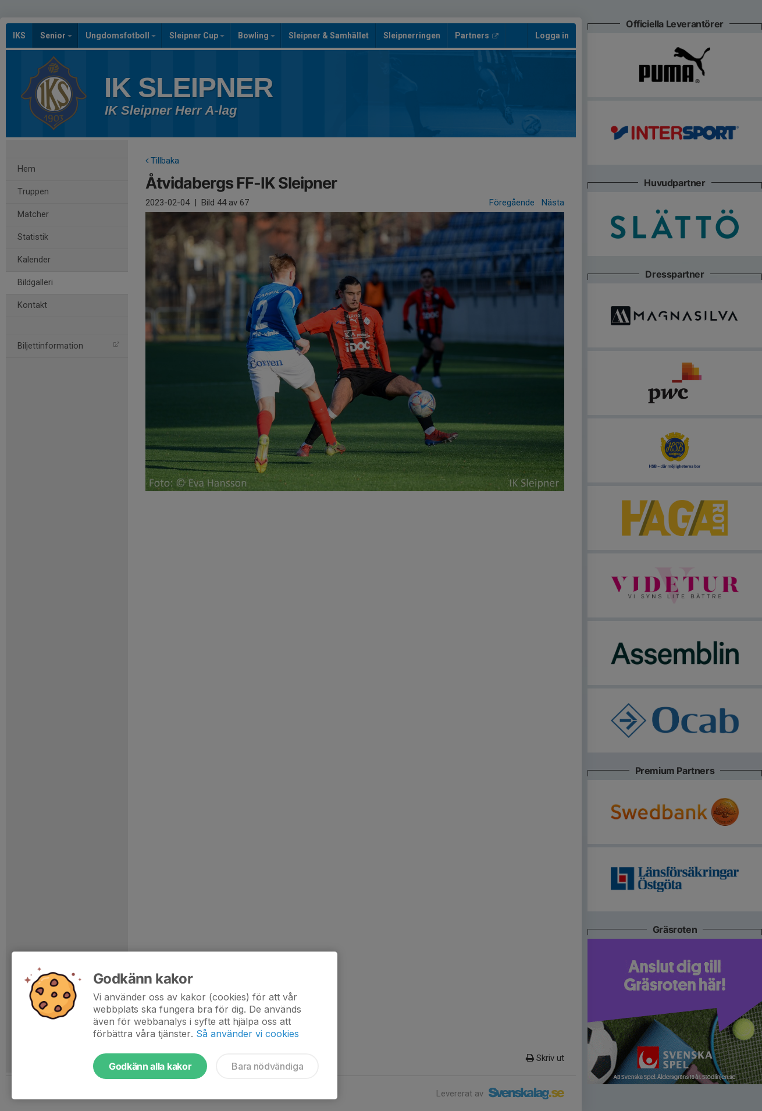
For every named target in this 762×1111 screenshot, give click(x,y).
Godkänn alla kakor (150, 1066)
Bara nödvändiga (267, 1066)
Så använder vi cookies (247, 1033)
